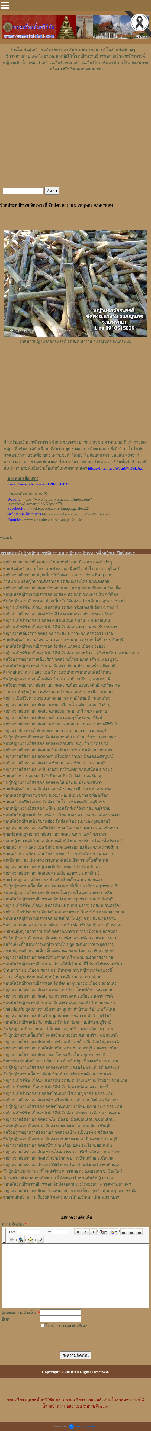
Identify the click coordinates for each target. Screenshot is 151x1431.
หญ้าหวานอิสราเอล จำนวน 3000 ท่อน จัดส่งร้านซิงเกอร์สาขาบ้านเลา (62, 1165)
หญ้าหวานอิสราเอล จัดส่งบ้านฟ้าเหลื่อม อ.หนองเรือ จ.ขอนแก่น (57, 1145)
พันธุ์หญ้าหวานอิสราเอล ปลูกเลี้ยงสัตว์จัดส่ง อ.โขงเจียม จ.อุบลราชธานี (64, 601)
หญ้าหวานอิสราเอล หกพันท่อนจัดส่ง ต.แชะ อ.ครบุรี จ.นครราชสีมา (60, 1048)
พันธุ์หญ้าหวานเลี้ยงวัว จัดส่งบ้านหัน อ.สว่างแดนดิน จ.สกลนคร (57, 1074)
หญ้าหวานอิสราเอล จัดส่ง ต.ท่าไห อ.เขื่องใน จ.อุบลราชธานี (54, 1054)
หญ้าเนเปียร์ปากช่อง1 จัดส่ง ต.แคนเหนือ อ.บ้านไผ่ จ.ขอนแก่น (56, 620)
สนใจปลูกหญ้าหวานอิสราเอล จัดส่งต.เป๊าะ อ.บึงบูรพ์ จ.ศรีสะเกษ (58, 1132)
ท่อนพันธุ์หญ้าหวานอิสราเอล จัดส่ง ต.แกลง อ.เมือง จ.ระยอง (54, 646)
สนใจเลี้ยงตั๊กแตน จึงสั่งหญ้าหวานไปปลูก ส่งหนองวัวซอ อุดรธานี (58, 944)
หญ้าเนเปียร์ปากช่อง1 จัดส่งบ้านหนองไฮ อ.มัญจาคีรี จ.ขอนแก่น (58, 1093)
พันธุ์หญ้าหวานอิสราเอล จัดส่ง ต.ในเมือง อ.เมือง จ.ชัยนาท (53, 782)
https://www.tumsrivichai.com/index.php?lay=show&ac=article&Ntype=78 (49, 501)
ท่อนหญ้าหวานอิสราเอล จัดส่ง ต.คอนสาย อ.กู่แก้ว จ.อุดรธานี (55, 743)
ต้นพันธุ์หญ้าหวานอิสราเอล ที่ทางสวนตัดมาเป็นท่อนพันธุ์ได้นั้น (57, 672)
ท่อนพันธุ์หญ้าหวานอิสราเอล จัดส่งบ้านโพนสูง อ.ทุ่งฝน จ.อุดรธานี (59, 918)
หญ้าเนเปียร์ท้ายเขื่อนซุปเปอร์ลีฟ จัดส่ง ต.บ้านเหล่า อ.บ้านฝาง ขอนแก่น (65, 1080)
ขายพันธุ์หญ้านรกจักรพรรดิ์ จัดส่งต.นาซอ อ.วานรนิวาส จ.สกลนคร (60, 931)
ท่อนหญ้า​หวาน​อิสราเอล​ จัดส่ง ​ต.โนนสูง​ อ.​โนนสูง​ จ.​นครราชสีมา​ (58, 892)
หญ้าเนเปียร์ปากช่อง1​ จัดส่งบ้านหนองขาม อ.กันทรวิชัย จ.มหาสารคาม (63, 912)
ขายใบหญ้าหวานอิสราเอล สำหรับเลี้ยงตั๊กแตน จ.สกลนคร (52, 880)
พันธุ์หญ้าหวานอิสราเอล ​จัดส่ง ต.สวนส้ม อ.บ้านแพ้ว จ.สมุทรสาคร (59, 737)
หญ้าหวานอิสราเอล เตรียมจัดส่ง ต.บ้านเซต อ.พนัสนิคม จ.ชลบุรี (58, 769)
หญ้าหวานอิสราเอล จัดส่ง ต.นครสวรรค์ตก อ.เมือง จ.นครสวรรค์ (58, 996)
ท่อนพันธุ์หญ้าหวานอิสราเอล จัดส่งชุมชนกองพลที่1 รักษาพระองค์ (59, 1003)
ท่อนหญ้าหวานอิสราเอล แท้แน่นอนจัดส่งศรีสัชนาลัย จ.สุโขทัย (56, 808)
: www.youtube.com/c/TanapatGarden (45, 519)
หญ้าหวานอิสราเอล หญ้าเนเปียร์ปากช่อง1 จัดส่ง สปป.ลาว (52, 867)
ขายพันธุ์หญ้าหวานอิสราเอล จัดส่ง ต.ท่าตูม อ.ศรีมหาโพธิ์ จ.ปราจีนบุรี (63, 640)
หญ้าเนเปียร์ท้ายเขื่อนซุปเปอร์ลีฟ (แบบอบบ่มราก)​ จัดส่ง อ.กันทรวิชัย (62, 905)
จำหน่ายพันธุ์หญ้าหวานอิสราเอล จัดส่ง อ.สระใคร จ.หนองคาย (56, 581)
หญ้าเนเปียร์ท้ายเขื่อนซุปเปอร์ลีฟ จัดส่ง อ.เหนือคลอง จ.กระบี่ (55, 1087)
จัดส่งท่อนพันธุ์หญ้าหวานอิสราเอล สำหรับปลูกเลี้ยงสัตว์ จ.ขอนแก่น (60, 1061)
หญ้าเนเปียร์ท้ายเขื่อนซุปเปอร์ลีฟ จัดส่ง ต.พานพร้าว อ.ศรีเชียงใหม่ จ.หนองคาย (71, 653)
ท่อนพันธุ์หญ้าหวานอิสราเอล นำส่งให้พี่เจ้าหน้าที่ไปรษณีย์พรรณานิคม (63, 964)
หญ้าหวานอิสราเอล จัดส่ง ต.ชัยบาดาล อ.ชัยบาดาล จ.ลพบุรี (54, 763)
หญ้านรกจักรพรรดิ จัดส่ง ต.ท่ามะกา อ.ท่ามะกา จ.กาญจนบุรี (55, 730)
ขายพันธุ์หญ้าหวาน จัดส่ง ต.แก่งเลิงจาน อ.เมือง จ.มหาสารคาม (57, 789)
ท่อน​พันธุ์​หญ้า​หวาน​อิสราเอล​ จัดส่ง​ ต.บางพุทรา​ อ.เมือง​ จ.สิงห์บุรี (58, 899)
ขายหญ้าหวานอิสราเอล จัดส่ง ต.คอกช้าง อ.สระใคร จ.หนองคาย (58, 854)
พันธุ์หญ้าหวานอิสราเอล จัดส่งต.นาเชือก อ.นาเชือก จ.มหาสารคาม (60, 938)
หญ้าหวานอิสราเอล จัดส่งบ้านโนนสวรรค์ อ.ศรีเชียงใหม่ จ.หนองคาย (62, 1152)
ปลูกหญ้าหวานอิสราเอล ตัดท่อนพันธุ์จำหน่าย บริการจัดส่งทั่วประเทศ (62, 841)
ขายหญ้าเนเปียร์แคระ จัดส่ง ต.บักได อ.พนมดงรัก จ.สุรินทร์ (54, 802)
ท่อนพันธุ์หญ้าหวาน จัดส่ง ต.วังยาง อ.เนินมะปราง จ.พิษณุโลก (55, 795)
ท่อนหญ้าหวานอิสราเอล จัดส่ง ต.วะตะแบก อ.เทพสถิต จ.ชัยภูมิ (57, 1126)
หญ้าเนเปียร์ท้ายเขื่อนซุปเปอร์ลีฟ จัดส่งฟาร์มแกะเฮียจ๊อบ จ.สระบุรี (60, 607)
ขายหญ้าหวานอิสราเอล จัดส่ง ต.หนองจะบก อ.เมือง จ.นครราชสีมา (60, 847)
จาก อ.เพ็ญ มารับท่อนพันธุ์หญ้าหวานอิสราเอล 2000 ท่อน (51, 977)
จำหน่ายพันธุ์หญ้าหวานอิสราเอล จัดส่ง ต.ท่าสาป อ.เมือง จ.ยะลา (58, 692)
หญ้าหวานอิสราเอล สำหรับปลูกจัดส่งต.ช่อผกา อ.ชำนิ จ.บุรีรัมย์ (57, 1016)
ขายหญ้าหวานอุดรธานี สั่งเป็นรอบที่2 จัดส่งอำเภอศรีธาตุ (52, 776)
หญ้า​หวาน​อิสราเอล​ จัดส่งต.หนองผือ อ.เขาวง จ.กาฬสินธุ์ (51, 873)
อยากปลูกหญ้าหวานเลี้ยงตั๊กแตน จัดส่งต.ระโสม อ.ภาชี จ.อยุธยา (58, 951)
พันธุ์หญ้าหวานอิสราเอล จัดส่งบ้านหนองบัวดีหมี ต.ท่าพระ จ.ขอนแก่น (62, 1106)
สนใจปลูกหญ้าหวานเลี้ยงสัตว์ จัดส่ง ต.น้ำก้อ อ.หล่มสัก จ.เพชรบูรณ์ (60, 659)
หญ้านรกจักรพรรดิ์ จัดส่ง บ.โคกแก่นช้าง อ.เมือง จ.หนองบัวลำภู (57, 562)
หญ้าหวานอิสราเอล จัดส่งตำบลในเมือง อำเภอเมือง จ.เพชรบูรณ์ (58, 756)
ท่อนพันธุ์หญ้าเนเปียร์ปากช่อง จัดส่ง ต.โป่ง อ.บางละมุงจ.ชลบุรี (56, 821)
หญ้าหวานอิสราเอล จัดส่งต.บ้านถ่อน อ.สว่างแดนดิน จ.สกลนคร (57, 750)
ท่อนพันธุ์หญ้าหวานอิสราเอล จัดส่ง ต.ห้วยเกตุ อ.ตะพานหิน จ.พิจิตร (60, 594)
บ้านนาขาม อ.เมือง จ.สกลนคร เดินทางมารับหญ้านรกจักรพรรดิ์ (57, 970)
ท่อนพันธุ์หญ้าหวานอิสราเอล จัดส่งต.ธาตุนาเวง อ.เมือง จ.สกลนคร (60, 983)
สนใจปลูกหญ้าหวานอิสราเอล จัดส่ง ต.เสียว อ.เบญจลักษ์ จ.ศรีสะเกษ (61, 685)
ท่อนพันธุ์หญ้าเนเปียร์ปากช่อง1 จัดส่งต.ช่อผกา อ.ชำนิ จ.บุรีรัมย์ (57, 1022)
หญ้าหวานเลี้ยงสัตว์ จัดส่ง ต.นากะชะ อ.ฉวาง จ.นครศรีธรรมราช (58, 633)
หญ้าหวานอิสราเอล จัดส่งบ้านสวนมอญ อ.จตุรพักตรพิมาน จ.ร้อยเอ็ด (62, 588)
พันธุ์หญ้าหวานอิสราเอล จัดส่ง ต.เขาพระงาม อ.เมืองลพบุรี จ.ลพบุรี (60, 1139)
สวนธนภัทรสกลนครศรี (27, 494)
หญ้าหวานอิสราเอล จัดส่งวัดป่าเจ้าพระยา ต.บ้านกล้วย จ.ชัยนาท (58, 1158)
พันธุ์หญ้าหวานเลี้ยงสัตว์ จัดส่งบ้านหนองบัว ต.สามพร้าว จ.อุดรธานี (60, 1035)
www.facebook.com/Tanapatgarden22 (57, 508)
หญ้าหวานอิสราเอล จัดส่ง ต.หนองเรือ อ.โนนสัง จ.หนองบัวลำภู (56, 705)
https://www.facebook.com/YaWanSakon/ (76, 514)
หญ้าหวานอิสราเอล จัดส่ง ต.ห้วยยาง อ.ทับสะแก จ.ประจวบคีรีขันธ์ (60, 724)
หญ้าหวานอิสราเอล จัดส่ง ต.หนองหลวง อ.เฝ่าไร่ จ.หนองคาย (55, 711)
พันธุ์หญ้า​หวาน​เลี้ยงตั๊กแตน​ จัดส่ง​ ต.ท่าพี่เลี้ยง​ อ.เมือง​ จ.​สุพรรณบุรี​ (60, 886)
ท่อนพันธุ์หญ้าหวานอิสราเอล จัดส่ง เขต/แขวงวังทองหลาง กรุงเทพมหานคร (67, 1184)
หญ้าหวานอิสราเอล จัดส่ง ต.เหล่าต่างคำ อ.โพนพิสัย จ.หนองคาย (58, 990)
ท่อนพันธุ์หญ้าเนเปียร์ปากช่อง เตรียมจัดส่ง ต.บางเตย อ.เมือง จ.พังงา (61, 815)
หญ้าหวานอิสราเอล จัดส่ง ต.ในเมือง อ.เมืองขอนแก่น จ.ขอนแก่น (58, 1119)
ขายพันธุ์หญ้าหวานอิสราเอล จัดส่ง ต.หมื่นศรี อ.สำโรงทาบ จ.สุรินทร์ (61, 568)
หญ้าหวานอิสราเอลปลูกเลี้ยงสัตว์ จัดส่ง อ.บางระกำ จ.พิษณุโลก (57, 575)
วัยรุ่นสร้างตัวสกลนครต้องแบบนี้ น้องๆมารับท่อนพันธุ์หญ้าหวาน (58, 1178)
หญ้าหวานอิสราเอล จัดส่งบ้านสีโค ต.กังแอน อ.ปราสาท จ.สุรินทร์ (58, 614)
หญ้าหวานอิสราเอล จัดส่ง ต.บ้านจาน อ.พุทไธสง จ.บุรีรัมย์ (52, 718)
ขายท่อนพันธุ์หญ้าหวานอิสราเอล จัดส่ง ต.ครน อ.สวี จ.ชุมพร (54, 834)
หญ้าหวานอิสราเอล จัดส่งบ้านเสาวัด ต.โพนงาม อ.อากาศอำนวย (58, 957)
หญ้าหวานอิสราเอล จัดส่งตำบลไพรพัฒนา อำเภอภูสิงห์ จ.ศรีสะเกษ (60, 1100)
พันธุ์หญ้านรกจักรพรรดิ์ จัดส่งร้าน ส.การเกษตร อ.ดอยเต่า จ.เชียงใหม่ (62, 1171)
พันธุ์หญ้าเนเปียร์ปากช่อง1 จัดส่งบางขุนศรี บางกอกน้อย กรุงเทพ (58, 1029)
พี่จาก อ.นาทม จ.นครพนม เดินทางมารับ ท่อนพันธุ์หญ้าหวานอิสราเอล (63, 925)
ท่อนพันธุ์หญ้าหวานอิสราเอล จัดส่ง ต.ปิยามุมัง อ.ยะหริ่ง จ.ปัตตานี (59, 666)
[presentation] (82, 1337)
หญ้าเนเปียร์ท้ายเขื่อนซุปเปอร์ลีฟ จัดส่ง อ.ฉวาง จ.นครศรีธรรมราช (60, 627)
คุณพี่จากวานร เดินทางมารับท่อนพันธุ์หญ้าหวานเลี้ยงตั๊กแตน (55, 860)
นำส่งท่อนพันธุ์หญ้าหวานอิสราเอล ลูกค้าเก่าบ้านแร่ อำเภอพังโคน (59, 1009)
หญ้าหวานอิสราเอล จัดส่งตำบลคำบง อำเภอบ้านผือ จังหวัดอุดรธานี (61, 1042)
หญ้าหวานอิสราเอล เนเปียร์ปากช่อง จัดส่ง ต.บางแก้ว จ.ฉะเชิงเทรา (60, 828)
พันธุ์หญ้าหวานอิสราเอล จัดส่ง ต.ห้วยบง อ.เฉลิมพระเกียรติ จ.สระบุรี (61, 1067)
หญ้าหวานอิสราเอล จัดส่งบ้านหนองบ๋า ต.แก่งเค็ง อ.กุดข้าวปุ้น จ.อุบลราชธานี (69, 1191)
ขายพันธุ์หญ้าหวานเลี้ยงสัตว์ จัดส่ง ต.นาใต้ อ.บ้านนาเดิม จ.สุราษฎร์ (61, 1197)
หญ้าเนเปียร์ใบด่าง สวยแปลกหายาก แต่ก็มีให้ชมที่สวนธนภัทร (56, 698)
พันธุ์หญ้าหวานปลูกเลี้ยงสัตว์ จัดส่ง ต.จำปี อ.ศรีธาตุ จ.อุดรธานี (56, 679)
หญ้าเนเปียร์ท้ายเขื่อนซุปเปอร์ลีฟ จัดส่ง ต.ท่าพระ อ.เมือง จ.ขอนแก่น (61, 1113)
